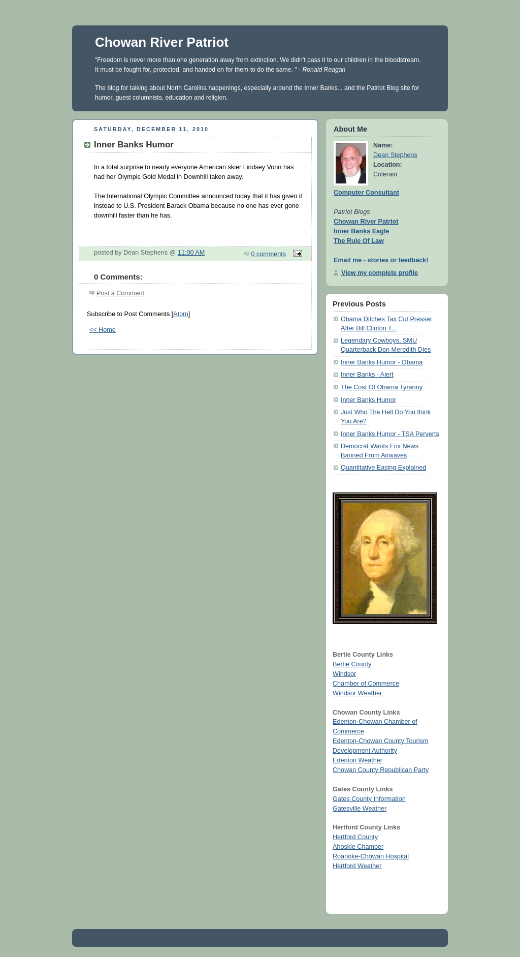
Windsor (344, 673)
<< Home (102, 329)
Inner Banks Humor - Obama (381, 362)
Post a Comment (120, 293)
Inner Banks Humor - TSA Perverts (390, 434)
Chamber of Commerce (366, 683)
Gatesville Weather (359, 808)
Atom (180, 314)
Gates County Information (369, 798)
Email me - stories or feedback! (381, 260)
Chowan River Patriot (162, 42)
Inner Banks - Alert (367, 374)
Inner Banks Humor (368, 400)
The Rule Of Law (359, 240)
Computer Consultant (366, 192)
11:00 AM (191, 252)
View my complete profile (379, 272)
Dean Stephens (395, 155)
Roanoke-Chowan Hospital (371, 856)
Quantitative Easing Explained (383, 467)
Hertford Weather (357, 866)
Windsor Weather (357, 693)
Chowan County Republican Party (381, 770)
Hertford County (355, 837)
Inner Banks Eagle (361, 231)
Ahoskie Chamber (358, 846)
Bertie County (352, 664)
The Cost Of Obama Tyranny (381, 387)
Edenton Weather (357, 760)
